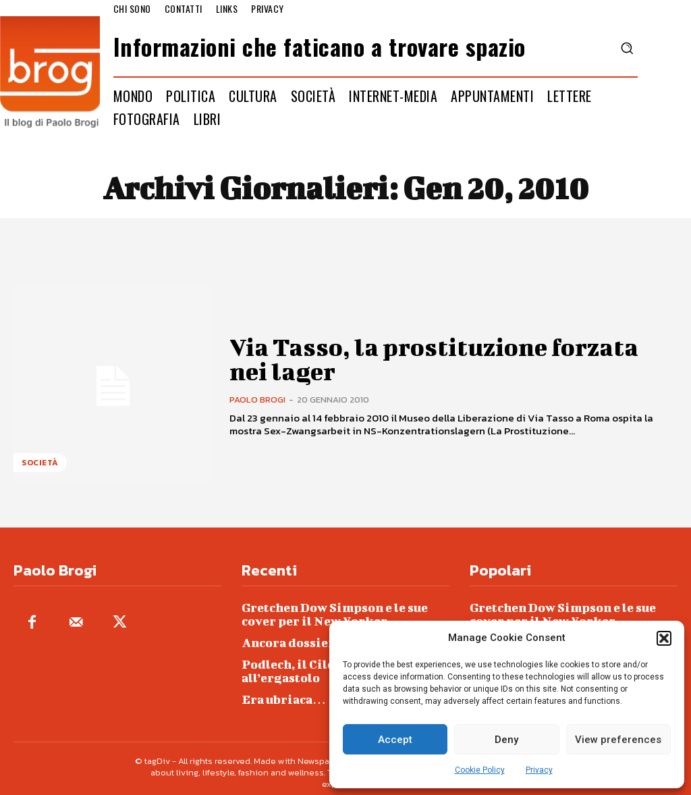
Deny (506, 740)
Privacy (539, 770)
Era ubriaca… (279, 690)
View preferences (618, 740)
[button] (664, 638)
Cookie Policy (480, 770)
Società (40, 463)
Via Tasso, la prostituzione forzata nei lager (433, 358)
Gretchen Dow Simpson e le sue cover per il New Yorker (345, 611)
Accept (395, 740)
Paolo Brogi (257, 396)
